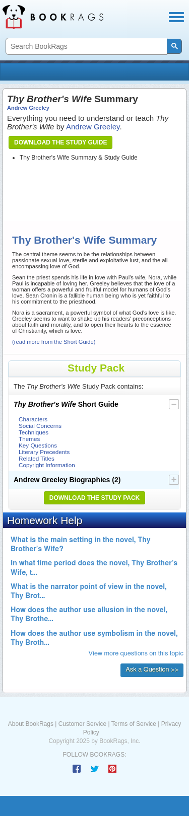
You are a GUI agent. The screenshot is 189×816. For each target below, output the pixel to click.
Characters (33, 419)
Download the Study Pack (94, 497)
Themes (29, 438)
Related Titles (36, 458)
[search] (85, 46)
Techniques (33, 432)
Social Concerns (40, 425)
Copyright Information (47, 465)
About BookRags (30, 723)
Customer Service (82, 723)
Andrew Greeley (28, 108)
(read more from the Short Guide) (53, 342)
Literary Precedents (44, 452)
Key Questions (38, 445)
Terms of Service (133, 723)
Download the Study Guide (60, 142)
